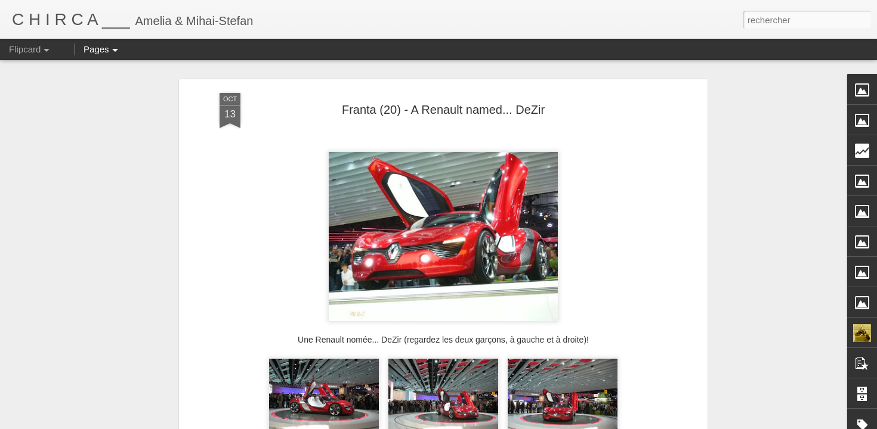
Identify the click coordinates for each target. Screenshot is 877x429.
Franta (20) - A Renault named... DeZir (443, 85)
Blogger (523, 422)
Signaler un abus (563, 422)
